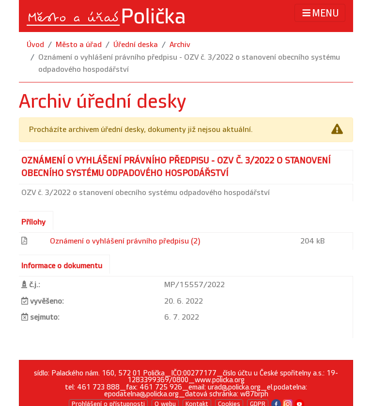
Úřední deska (135, 44)
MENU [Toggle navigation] (320, 12)
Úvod (35, 44)
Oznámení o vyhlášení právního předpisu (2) (125, 241)
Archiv (180, 44)
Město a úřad (79, 44)
